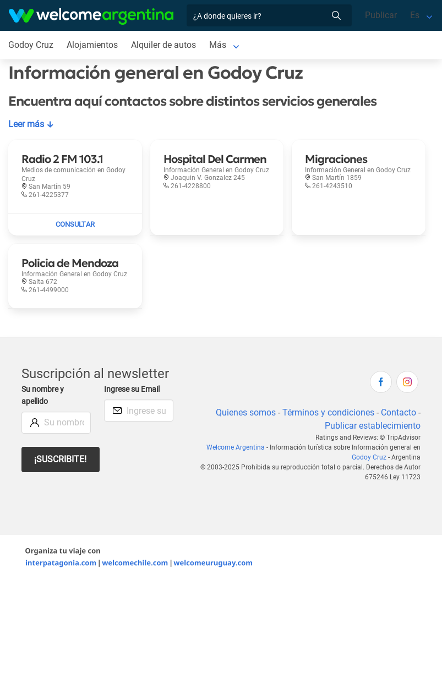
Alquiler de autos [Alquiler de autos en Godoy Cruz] (163, 45)
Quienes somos (246, 412)
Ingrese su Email (132, 389)
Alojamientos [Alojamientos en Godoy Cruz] (92, 45)
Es (414, 15)
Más (217, 45)
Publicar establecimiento (373, 425)
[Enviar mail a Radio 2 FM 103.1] (75, 225)
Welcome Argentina (235, 447)
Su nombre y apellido (42, 395)
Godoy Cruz (369, 457)
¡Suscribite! (60, 459)
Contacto (398, 412)
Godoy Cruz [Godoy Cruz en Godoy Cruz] (30, 45)
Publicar (381, 15)
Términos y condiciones (328, 412)
